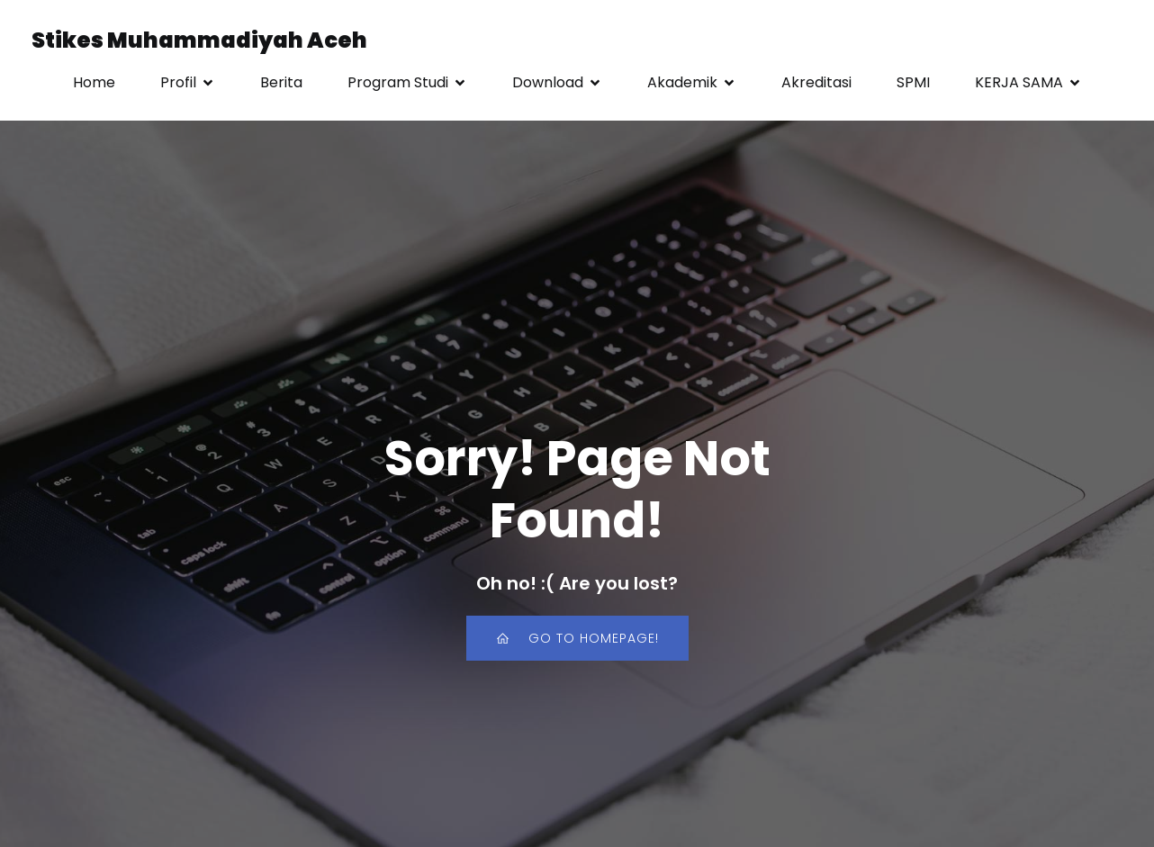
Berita (281, 82)
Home (94, 82)
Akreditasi (816, 82)
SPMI (913, 82)
